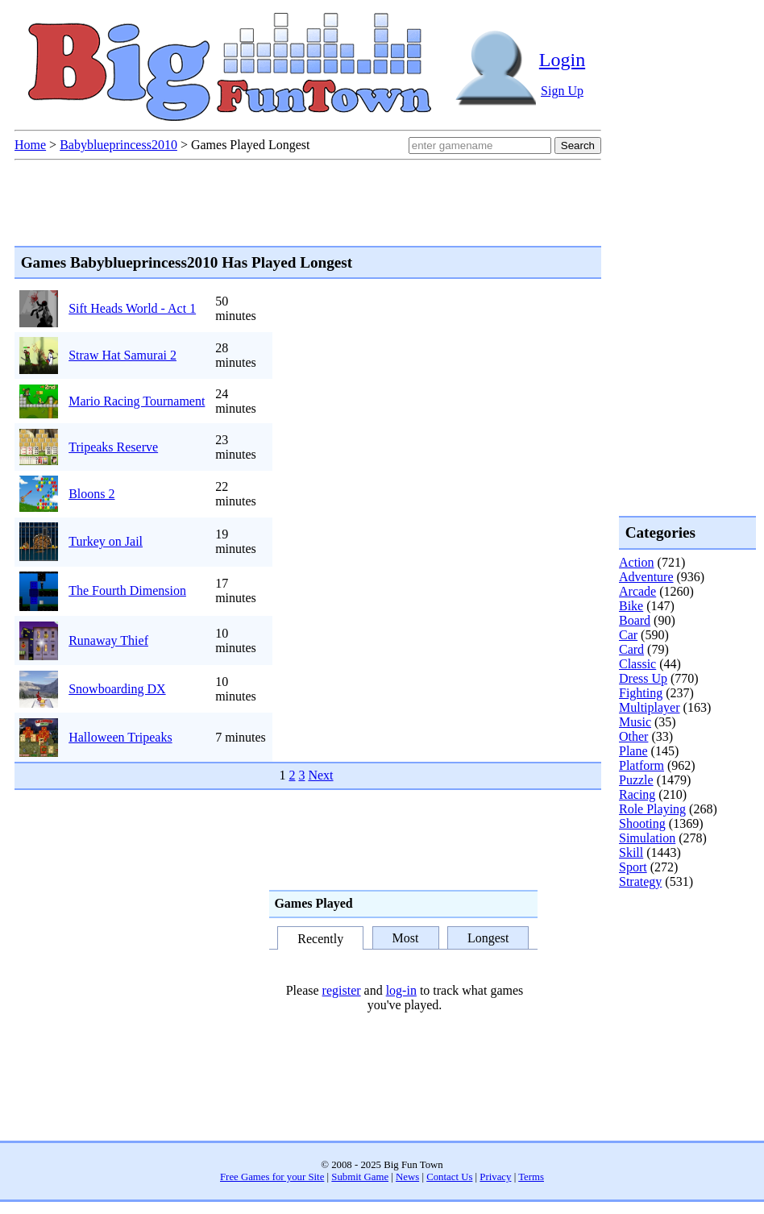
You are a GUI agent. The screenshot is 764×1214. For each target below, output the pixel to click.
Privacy (495, 1177)
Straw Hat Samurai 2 (122, 355)
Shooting (642, 823)
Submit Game (359, 1177)
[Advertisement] (683, 954)
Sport (633, 867)
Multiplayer (649, 707)
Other (633, 736)
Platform (641, 765)
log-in (401, 990)
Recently (320, 939)
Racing (637, 794)
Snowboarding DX (117, 689)
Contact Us (449, 1177)
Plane (633, 751)
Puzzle (636, 780)
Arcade (637, 591)
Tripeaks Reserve (113, 447)
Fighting (640, 693)
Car (628, 635)
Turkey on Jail (106, 541)
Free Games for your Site (272, 1177)
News (407, 1177)
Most (405, 938)
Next (320, 775)
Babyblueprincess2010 (118, 145)
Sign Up (562, 91)
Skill (631, 852)
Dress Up (643, 678)
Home (30, 145)
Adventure (646, 577)
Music (635, 722)
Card (631, 649)
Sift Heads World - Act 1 (132, 308)
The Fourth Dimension (127, 590)
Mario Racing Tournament (137, 401)
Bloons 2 (91, 494)
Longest (488, 938)
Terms (531, 1177)
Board (634, 620)
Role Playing (652, 809)
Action (636, 562)
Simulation (647, 838)
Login (562, 59)
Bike (631, 606)
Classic (637, 664)
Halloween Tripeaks (120, 737)
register (341, 990)
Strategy (640, 881)
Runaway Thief (108, 640)
